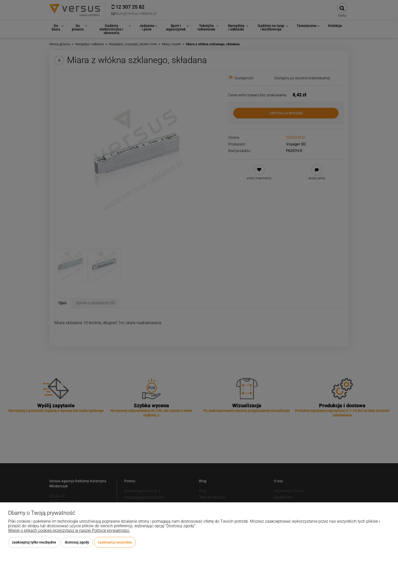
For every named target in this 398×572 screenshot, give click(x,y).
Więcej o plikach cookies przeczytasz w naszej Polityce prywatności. (69, 530)
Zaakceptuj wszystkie (115, 542)
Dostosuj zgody (77, 542)
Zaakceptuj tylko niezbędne (34, 542)
